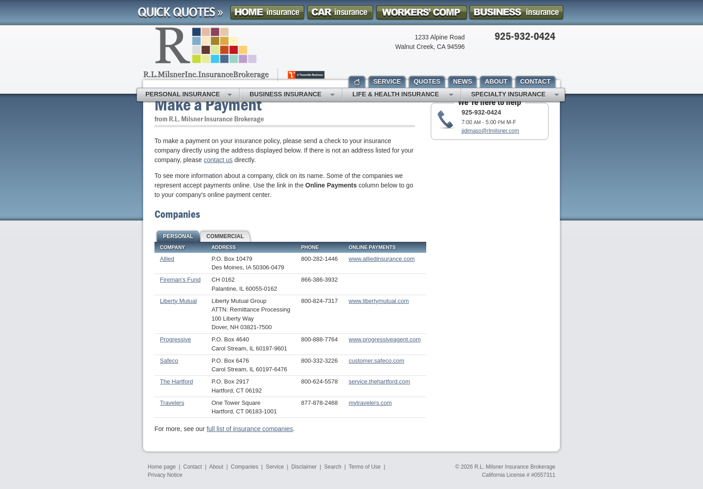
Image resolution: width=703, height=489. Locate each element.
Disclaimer (304, 467)
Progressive (175, 339)
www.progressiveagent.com (385, 339)
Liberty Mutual (178, 300)
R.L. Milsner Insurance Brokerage (514, 467)
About (216, 467)
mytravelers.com (370, 402)
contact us (218, 159)
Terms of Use (365, 467)
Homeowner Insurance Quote (267, 12)
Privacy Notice (165, 475)
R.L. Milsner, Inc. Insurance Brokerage (235, 54)
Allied (167, 258)
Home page (162, 467)
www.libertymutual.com (379, 300)
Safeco (169, 360)
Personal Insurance (188, 95)
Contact (192, 467)
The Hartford (176, 381)
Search (333, 467)
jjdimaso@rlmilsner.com (490, 131)
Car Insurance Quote (340, 12)
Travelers (172, 402)
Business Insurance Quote (516, 12)
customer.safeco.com (376, 360)
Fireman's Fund (180, 279)
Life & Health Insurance (402, 95)
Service (275, 467)
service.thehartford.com (379, 381)
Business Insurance (292, 95)
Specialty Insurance (515, 95)
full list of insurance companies (250, 428)
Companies (244, 467)
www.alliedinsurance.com (382, 258)
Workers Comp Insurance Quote (421, 12)
